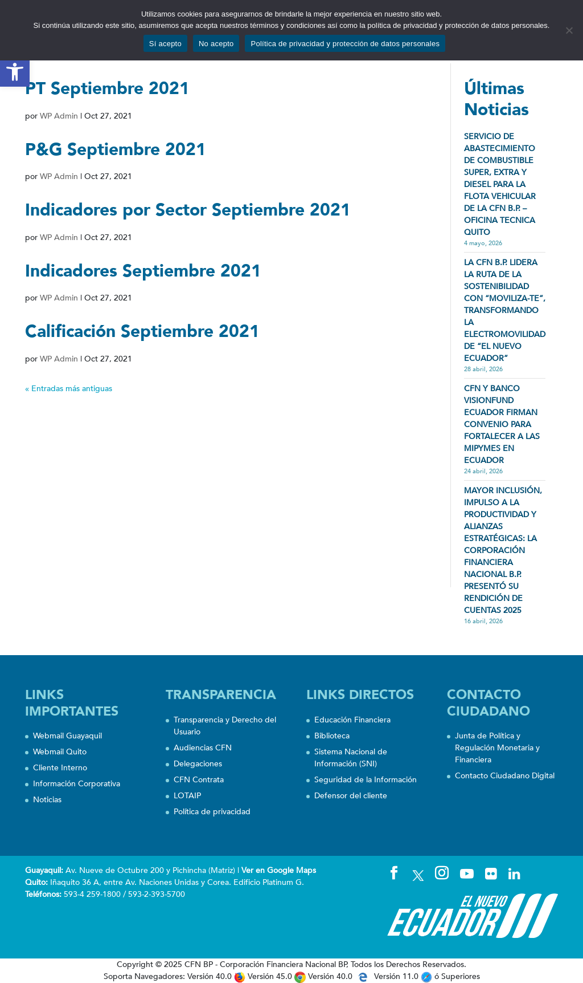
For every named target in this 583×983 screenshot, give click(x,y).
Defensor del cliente (350, 795)
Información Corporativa (76, 783)
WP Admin (59, 116)
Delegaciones (198, 763)
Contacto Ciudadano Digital (505, 775)
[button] (15, 72)
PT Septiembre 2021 (107, 88)
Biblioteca (332, 735)
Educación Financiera (352, 719)
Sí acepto (165, 43)
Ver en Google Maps (278, 870)
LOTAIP (187, 795)
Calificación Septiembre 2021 (142, 331)
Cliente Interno (60, 767)
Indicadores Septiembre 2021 (143, 271)
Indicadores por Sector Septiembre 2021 (188, 210)
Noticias (47, 799)
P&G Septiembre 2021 (115, 149)
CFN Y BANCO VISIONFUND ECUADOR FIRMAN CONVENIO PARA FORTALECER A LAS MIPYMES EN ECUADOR (502, 424)
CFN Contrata (199, 779)
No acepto (216, 43)
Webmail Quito (60, 751)
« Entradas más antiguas (68, 388)
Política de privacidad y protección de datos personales (345, 43)
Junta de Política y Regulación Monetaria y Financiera (497, 747)
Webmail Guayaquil (67, 735)
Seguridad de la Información (365, 779)
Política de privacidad (212, 811)
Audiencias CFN (203, 747)
